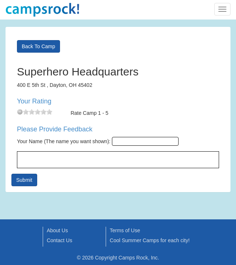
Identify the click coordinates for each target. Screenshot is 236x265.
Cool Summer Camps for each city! (150, 240)
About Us (57, 230)
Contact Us (59, 240)
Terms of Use (125, 230)
